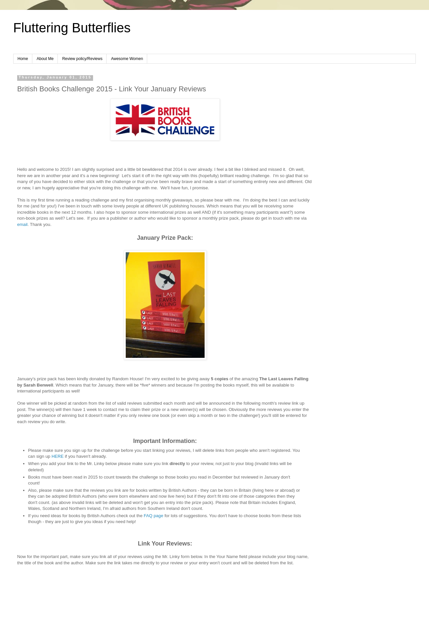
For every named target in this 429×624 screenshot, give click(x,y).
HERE (58, 456)
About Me (45, 58)
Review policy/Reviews (82, 58)
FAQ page (153, 515)
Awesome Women (127, 58)
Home (22, 58)
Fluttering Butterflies (72, 27)
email (22, 224)
